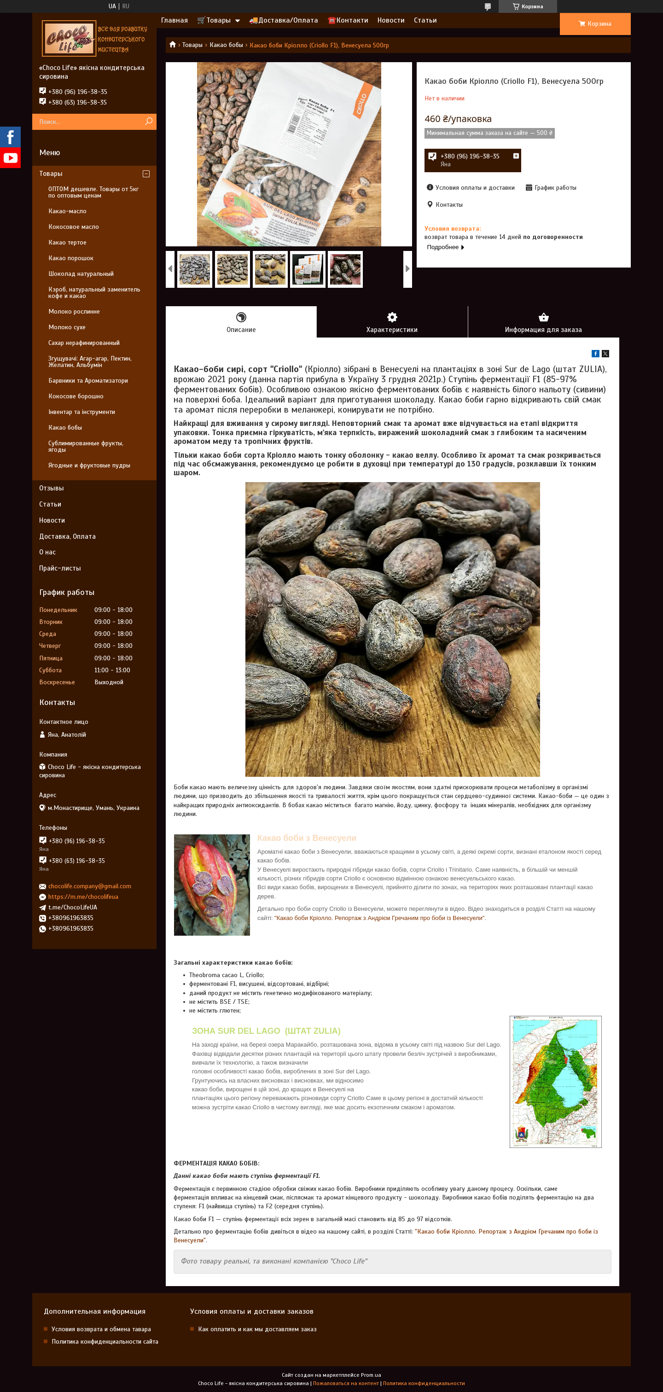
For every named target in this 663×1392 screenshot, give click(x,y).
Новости (391, 20)
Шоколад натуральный (81, 274)
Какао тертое (67, 242)
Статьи (425, 20)
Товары (192, 45)
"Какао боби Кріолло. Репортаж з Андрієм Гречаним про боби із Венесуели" (379, 917)
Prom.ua (371, 1375)
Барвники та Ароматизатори (88, 380)
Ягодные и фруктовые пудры (89, 465)
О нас (47, 552)
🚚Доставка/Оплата (283, 20)
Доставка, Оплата (67, 536)
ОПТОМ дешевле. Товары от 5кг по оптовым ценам (93, 192)
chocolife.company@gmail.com (89, 886)
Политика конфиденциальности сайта (105, 1341)
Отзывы (51, 488)
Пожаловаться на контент (346, 1383)
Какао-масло (67, 211)
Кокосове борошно (76, 396)
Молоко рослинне (74, 311)
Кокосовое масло (73, 227)
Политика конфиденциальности (424, 1383)
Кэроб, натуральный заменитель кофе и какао (94, 292)
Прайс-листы (60, 568)
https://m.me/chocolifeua (83, 897)
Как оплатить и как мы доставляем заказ (257, 1329)
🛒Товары (214, 20)
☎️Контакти (347, 20)
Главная (174, 20)
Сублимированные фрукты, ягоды (85, 446)
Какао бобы (226, 45)
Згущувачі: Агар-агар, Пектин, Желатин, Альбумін (90, 362)
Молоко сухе (67, 327)
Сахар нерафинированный (84, 343)
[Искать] (148, 122)
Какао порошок (70, 258)
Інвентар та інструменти (81, 412)
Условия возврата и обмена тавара (101, 1329)
